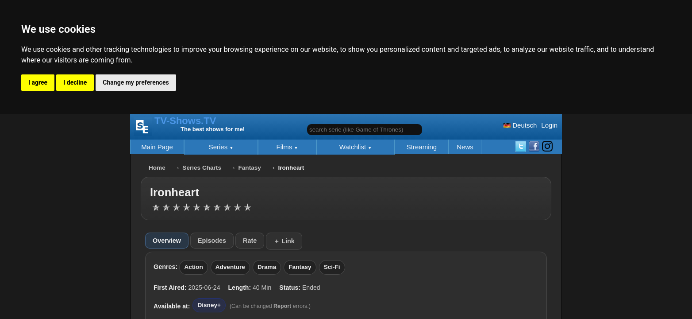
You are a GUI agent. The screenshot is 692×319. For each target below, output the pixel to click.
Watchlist (353, 147)
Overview (167, 240)
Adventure (230, 267)
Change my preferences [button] (136, 82)
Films (285, 147)
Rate (250, 240)
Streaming (422, 147)
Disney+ (209, 305)
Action (193, 267)
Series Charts (201, 167)
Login (549, 125)
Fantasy (249, 167)
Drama (267, 267)
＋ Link (284, 241)
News (465, 147)
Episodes (212, 240)
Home (157, 167)
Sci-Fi (332, 267)
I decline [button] (75, 82)
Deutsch (520, 125)
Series (219, 147)
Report (282, 306)
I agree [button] (37, 82)
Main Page (157, 147)
